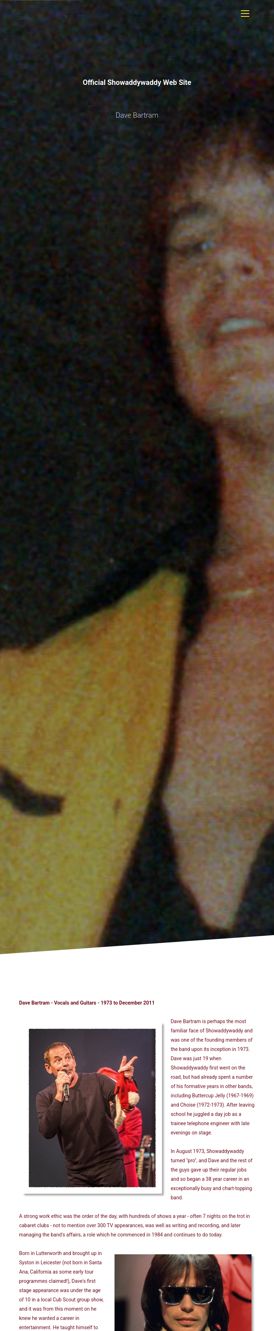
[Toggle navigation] (245, 13)
